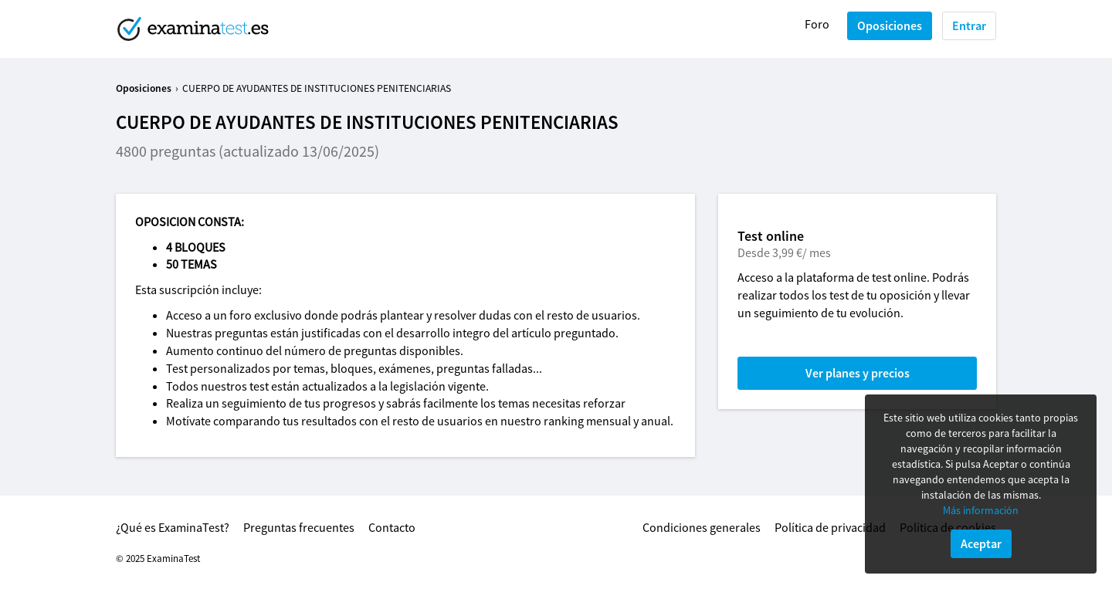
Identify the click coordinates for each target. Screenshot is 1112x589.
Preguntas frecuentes (298, 527)
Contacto (391, 527)
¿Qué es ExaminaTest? (172, 527)
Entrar (969, 25)
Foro (817, 24)
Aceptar (981, 543)
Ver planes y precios (857, 373)
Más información (981, 510)
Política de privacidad (830, 527)
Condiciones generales (701, 527)
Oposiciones (889, 25)
